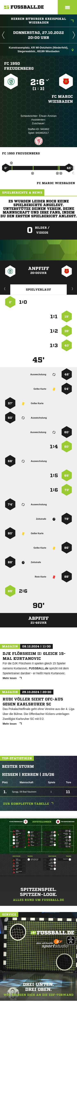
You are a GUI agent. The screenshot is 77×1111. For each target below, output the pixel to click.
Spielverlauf (38, 289)
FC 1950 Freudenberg (19, 66)
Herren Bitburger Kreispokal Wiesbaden (42, 20)
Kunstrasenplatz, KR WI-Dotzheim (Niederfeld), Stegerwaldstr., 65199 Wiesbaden (41, 49)
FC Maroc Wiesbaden (60, 99)
